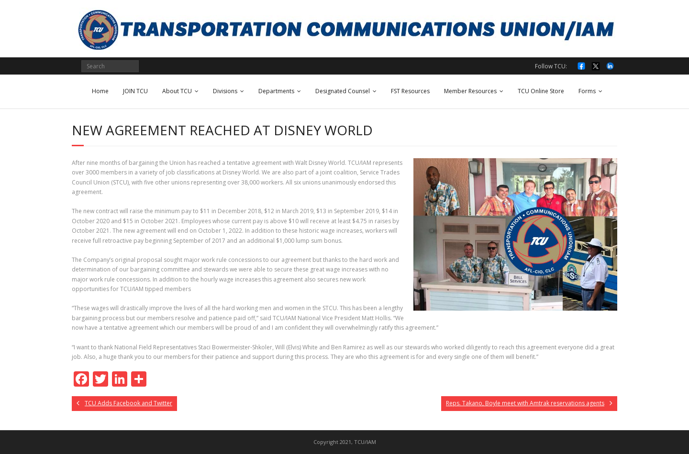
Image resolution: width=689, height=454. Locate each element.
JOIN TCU (135, 91)
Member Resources (470, 91)
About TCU (177, 91)
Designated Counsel (342, 91)
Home (100, 91)
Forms (587, 91)
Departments (276, 91)
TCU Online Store (541, 91)
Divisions (225, 91)
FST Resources (410, 91)
